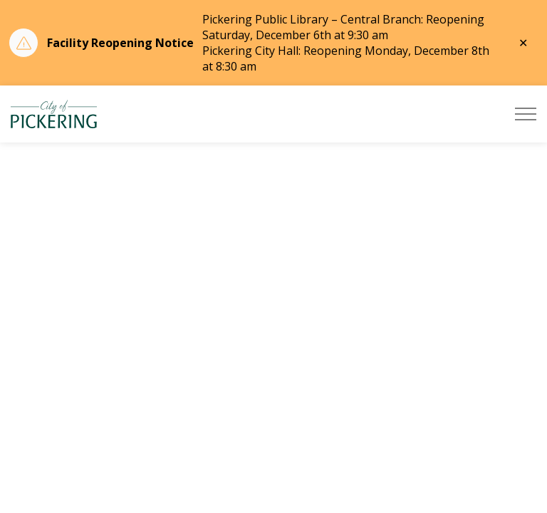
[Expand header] (525, 114)
